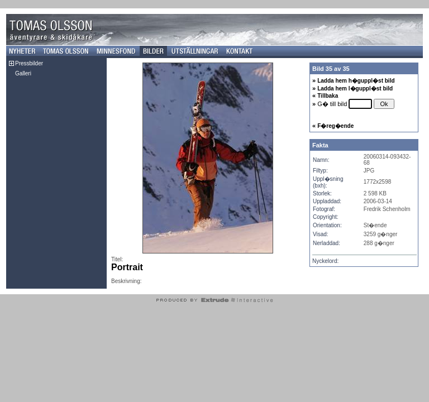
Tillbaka (327, 96)
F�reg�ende (335, 126)
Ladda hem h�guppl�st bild (355, 81)
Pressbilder (29, 63)
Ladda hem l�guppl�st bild (355, 88)
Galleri (23, 73)
